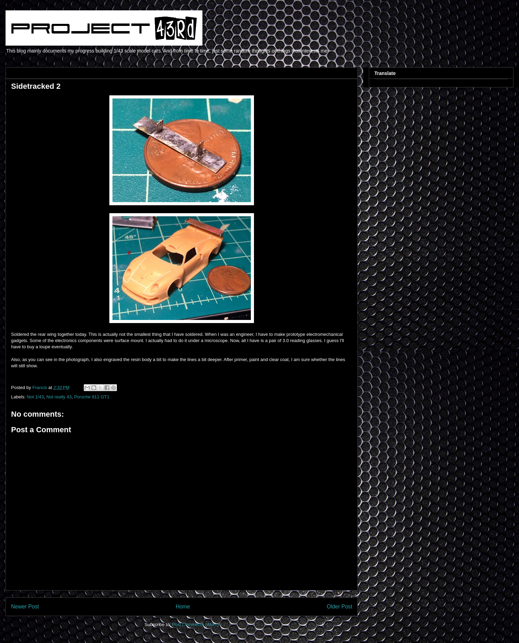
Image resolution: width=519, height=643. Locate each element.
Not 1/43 (35, 396)
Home (183, 606)
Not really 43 (59, 396)
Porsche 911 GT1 (91, 396)
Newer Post (25, 606)
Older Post (339, 606)
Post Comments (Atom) (195, 624)
